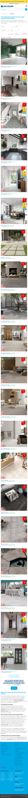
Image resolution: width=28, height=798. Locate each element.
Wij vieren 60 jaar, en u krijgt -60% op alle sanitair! (12, 1)
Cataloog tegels (19, 757)
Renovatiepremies (19, 765)
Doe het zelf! (18, 759)
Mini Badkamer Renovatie (20, 753)
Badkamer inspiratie (19, 763)
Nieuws (16, 751)
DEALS (3, 753)
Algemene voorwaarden (6, 796)
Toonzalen (17, 749)
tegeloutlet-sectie (20, 737)
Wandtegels (4, 745)
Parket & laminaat (6, 748)
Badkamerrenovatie (6, 754)
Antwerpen (18, 771)
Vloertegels (4, 743)
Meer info (14, 688)
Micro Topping (18, 756)
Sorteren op (10, 34)
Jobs (16, 746)
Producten (11, 3)
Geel (16, 776)
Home (7, 13)
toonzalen (16, 728)
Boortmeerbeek (19, 787)
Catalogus (16, 3)
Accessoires (4, 749)
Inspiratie (4, 751)
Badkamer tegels (19, 762)
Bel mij (16, 745)
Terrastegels (5, 746)
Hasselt (17, 782)
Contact (17, 743)
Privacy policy (24, 795)
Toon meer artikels (14, 676)
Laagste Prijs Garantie (20, 748)
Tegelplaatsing (18, 754)
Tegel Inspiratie (18, 760)
